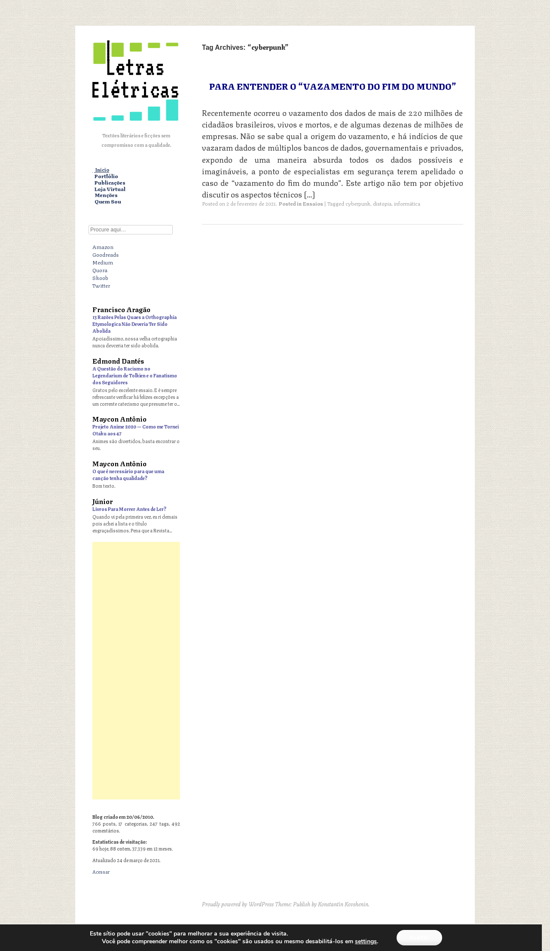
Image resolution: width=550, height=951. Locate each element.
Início (102, 170)
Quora (99, 269)
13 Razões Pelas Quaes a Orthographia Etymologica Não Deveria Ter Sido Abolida (134, 323)
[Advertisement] (136, 670)
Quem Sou (108, 201)
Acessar (101, 871)
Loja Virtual (110, 189)
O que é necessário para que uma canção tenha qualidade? (128, 474)
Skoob (100, 277)
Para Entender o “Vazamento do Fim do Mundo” (332, 85)
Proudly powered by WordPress (238, 903)
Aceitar (419, 937)
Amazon (102, 246)
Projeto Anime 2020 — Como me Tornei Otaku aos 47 (135, 429)
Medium (102, 262)
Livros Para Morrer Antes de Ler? (129, 508)
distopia (382, 203)
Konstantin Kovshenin (343, 903)
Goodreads (105, 254)
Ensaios (312, 203)
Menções (106, 195)
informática (407, 203)
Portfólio (106, 176)
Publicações (110, 182)
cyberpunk (357, 203)
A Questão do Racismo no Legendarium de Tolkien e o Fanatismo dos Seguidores (134, 375)
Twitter (101, 285)
